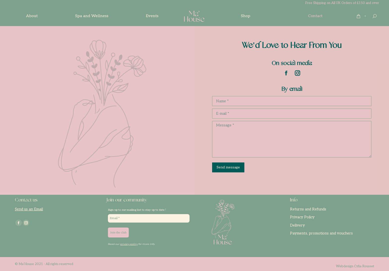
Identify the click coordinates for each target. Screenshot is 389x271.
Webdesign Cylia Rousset (355, 266)
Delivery (297, 225)
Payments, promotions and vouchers (321, 233)
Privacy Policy (302, 217)
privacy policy (129, 244)
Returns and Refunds (308, 209)
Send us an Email (29, 209)
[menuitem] (32, 16)
